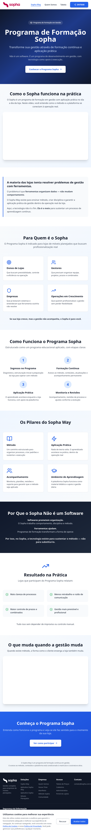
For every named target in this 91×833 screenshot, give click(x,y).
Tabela (63, 4)
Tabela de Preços (62, 784)
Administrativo (62, 790)
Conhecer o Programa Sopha (45, 69)
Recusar (62, 821)
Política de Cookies (10, 826)
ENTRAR (79, 4)
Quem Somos (51, 4)
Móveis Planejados (25, 797)
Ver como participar (45, 743)
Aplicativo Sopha (27, 793)
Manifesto (42, 790)
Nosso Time (42, 787)
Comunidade (43, 797)
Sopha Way (36, 4)
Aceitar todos (79, 821)
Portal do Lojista (62, 794)
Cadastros (60, 787)
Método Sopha (44, 794)
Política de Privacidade (33, 826)
